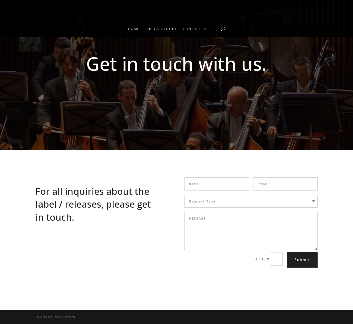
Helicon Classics (61, 317)
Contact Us (195, 29)
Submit (302, 259)
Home (134, 29)
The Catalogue (161, 29)
